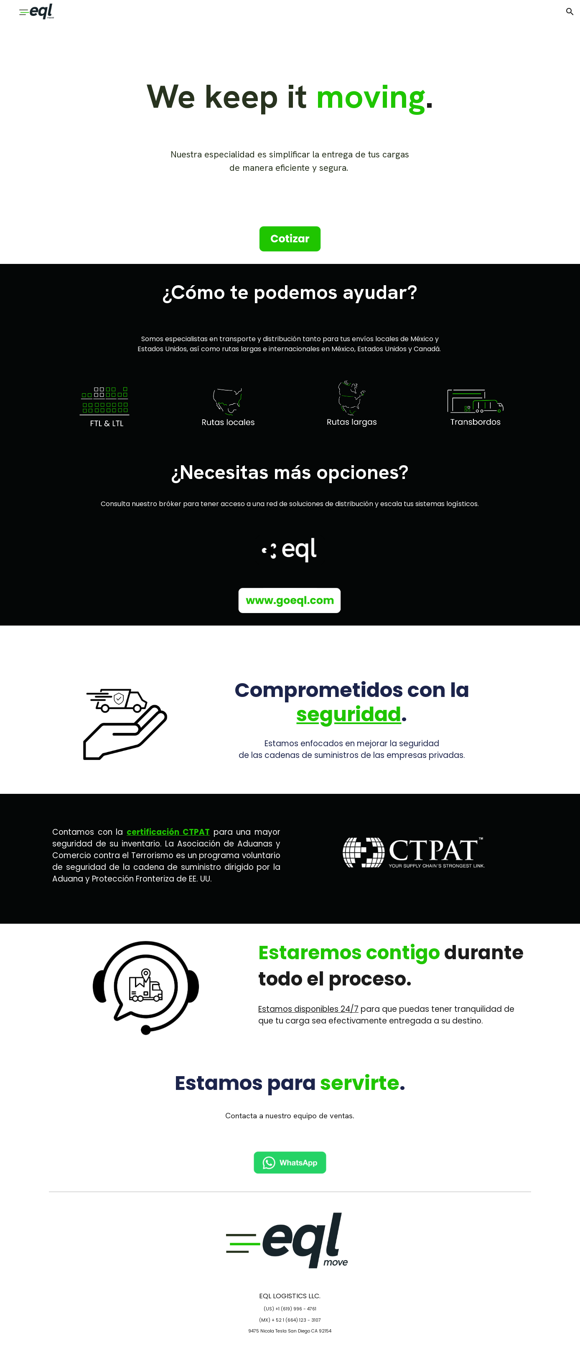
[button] (570, 12)
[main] (290, 96)
